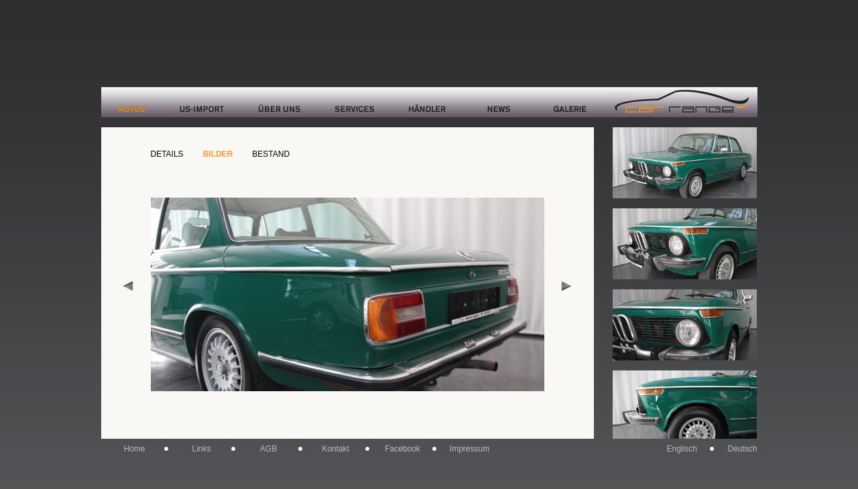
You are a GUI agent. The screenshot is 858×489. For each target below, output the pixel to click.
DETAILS (167, 154)
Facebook (402, 448)
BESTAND (271, 154)
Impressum (469, 448)
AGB (268, 448)
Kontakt (335, 448)
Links (201, 448)
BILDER (218, 154)
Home (134, 448)
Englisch (682, 448)
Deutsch (742, 448)
